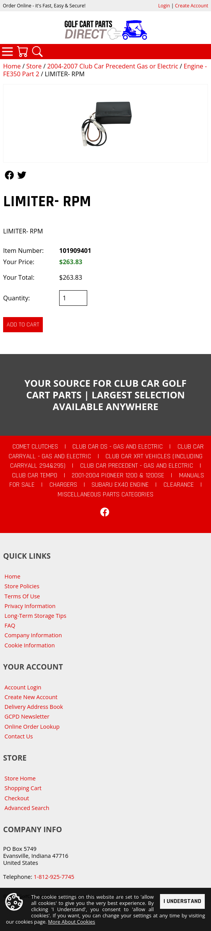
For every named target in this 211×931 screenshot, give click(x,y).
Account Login (23, 687)
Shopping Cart (23, 788)
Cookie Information (30, 645)
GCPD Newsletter (27, 716)
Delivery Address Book (34, 706)
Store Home (20, 778)
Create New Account (31, 697)
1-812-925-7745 (53, 876)
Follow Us (9, 175)
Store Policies (22, 586)
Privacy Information (30, 606)
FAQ (10, 625)
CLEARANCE (179, 484)
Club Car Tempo (34, 475)
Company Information (33, 635)
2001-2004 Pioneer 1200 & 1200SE (118, 475)
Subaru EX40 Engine (120, 484)
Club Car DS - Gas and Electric (117, 446)
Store (34, 66)
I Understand (182, 901)
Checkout (17, 798)
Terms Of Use (22, 596)
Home (12, 66)
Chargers (63, 484)
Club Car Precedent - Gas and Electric (136, 465)
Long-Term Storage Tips (36, 615)
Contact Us (19, 736)
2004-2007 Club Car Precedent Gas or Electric (112, 66)
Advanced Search (27, 808)
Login (164, 5)
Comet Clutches (35, 446)
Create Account (191, 5)
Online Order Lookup (32, 726)
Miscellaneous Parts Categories (105, 494)
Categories (7, 51)
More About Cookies (71, 922)
